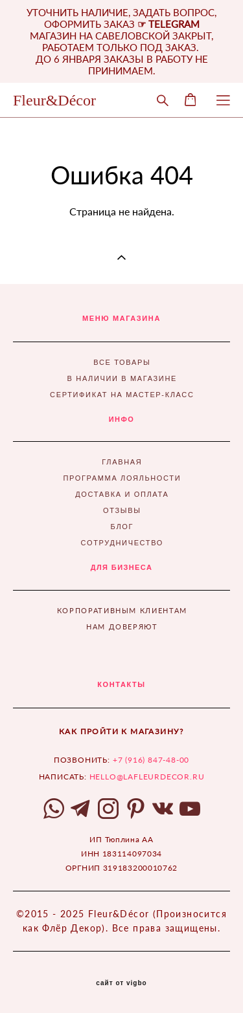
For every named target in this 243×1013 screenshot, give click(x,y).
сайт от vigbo (121, 983)
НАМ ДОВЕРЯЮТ (122, 626)
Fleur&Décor (54, 100)
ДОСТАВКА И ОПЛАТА (121, 494)
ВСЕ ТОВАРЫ (121, 362)
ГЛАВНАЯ (122, 462)
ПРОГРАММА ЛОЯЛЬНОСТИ (122, 478)
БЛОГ (122, 526)
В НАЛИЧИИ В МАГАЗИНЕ (122, 378)
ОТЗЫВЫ (122, 510)
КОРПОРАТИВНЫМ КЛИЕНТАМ (122, 610)
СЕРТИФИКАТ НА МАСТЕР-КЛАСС (122, 394)
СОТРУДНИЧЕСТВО (122, 543)
